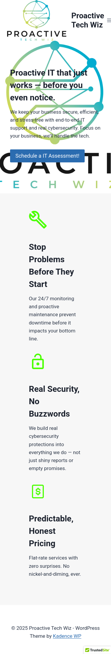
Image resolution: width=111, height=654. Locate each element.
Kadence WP (67, 636)
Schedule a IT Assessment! (47, 156)
